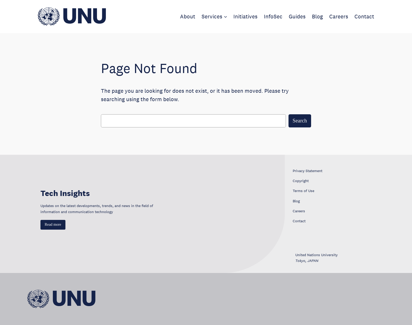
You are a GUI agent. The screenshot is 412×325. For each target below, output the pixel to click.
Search (300, 120)
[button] (52, 224)
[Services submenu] (225, 16)
